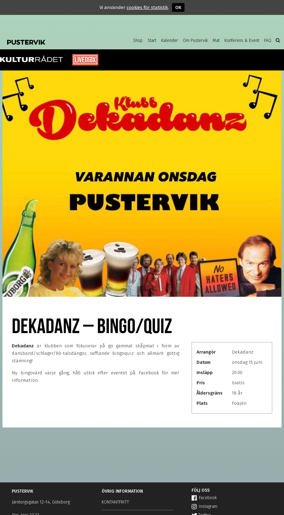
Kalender (169, 40)
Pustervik (46, 40)
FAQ (267, 40)
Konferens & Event (241, 40)
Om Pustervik (195, 40)
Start (152, 40)
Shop (138, 40)
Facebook (204, 497)
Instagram (204, 506)
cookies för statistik (147, 7)
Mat (216, 40)
